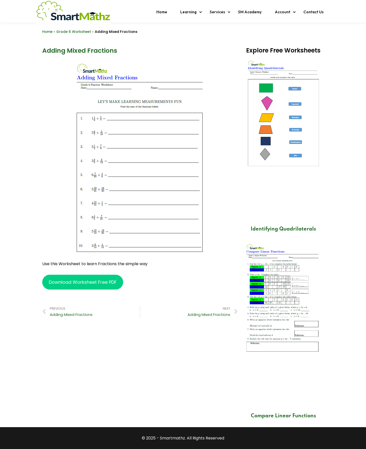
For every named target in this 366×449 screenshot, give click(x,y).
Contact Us (313, 12)
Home (161, 12)
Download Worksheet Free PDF (83, 282)
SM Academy (250, 12)
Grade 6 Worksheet (73, 31)
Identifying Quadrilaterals (283, 229)
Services (217, 12)
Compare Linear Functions (283, 416)
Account (282, 12)
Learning (188, 12)
